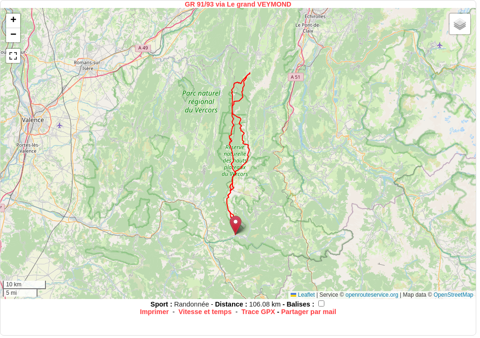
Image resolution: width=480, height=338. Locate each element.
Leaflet (303, 295)
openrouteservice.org (371, 295)
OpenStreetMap (453, 295)
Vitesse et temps (205, 311)
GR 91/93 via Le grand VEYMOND (238, 4)
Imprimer (154, 311)
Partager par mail (309, 311)
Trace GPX (258, 311)
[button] (235, 225)
